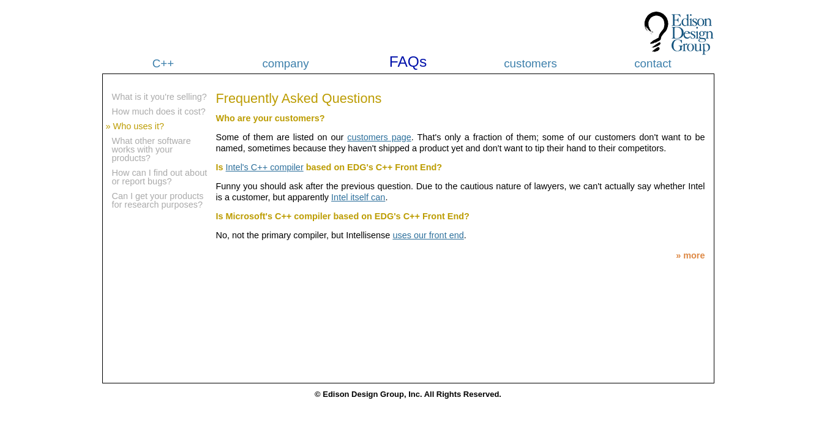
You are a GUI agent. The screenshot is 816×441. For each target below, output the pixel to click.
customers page (379, 137)
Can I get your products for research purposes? (158, 200)
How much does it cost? (159, 111)
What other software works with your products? (151, 149)
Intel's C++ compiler (265, 167)
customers (530, 63)
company (285, 63)
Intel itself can (358, 197)
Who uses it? (138, 126)
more (694, 255)
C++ (163, 63)
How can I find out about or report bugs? (160, 177)
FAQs (408, 61)
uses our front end (427, 235)
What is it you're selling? (159, 97)
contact (653, 63)
